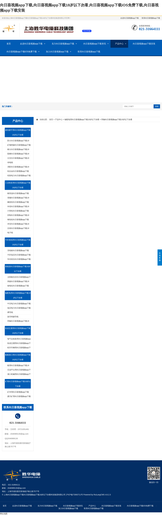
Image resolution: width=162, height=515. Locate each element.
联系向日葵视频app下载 (151, 18)
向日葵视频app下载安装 (144, 44)
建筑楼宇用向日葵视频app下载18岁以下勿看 (17, 132)
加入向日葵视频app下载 (57, 51)
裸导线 (10, 312)
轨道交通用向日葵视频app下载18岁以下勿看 (17, 330)
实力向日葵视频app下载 (63, 44)
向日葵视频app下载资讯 (94, 44)
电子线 (10, 233)
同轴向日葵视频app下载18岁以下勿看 (116, 119)
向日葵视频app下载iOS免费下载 (22, 51)
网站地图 (3, 514)
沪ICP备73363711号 (74, 495)
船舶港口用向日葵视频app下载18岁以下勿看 (17, 357)
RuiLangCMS (99, 495)
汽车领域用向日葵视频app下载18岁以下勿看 (17, 242)
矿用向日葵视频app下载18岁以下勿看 (18, 383)
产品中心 (119, 44)
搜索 (157, 106)
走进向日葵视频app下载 (129, 18)
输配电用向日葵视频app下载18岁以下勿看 (18, 295)
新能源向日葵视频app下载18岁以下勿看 (18, 268)
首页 (9, 44)
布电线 (10, 162)
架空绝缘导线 (12, 317)
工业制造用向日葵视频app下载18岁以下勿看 (17, 185)
